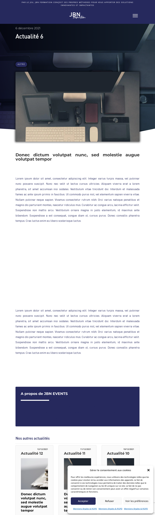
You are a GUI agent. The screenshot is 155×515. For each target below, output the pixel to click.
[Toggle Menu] (135, 15)
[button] (148, 470)
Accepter (83, 501)
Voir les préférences (136, 501)
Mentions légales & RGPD (85, 508)
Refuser (109, 501)
